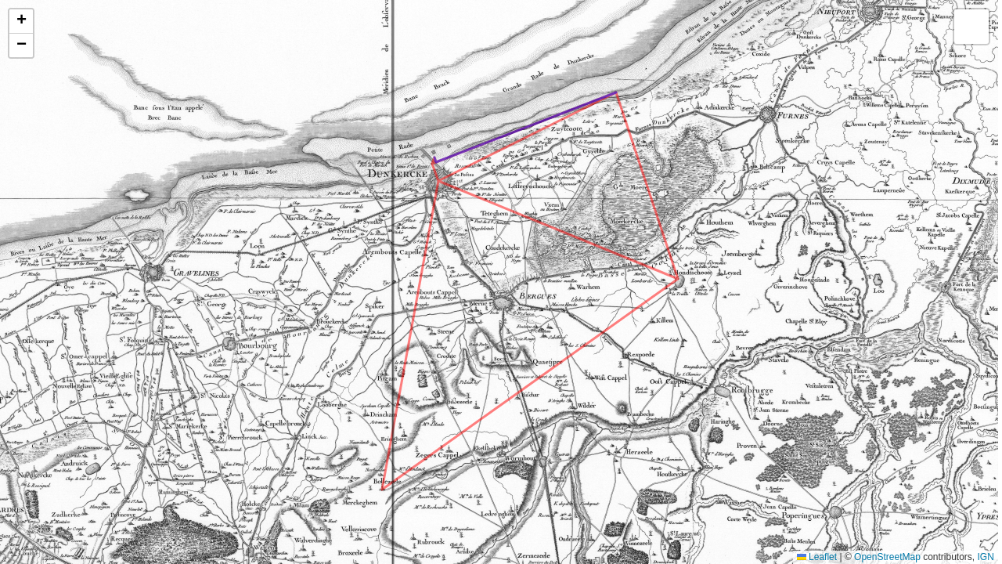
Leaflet (817, 556)
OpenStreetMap (887, 556)
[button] (21, 21)
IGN (986, 556)
